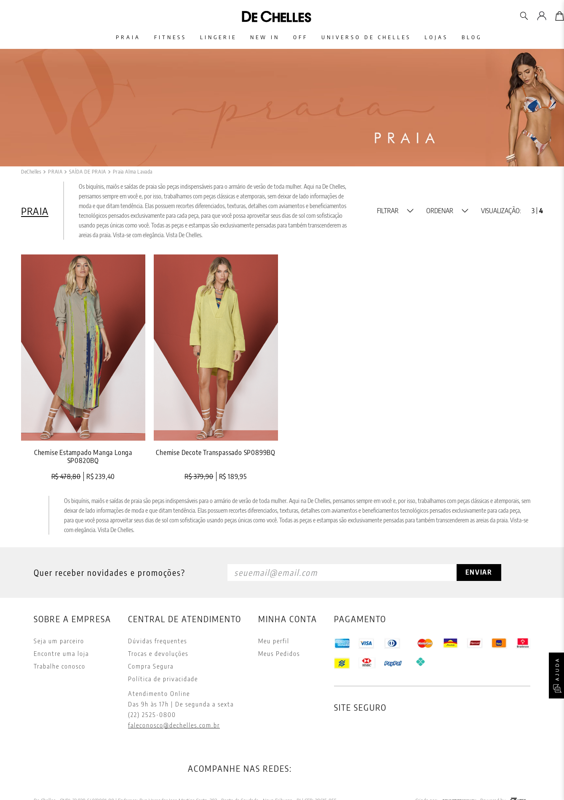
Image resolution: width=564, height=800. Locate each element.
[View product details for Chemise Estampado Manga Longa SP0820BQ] (83, 367)
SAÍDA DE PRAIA (87, 172)
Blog (483, 37)
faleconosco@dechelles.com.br (174, 725)
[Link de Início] (31, 171)
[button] (395, 210)
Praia (116, 37)
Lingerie (213, 37)
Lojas (445, 37)
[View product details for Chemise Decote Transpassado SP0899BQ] (216, 367)
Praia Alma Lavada (132, 172)
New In (263, 37)
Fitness (162, 37)
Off (302, 37)
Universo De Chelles (371, 37)
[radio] (533, 210)
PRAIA (55, 172)
